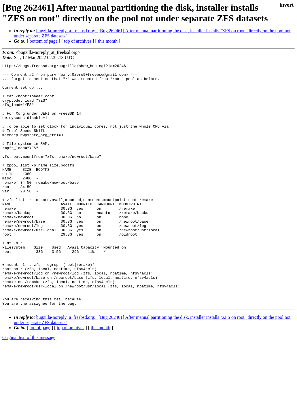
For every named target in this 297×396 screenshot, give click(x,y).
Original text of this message (28, 385)
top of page (40, 376)
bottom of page (44, 41)
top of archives (77, 41)
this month (108, 41)
